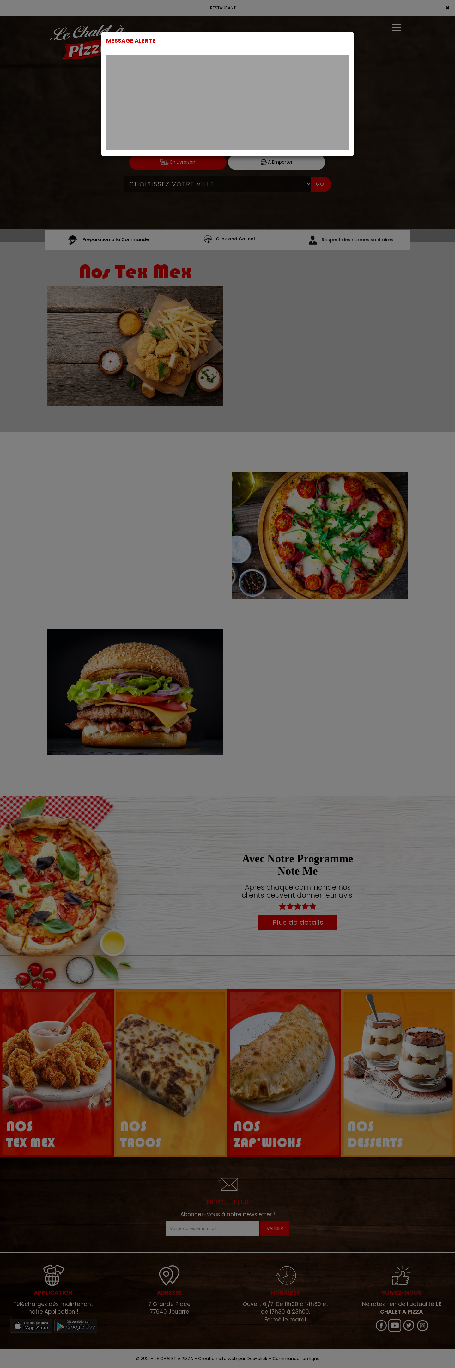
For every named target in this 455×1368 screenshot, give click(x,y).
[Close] (347, 39)
